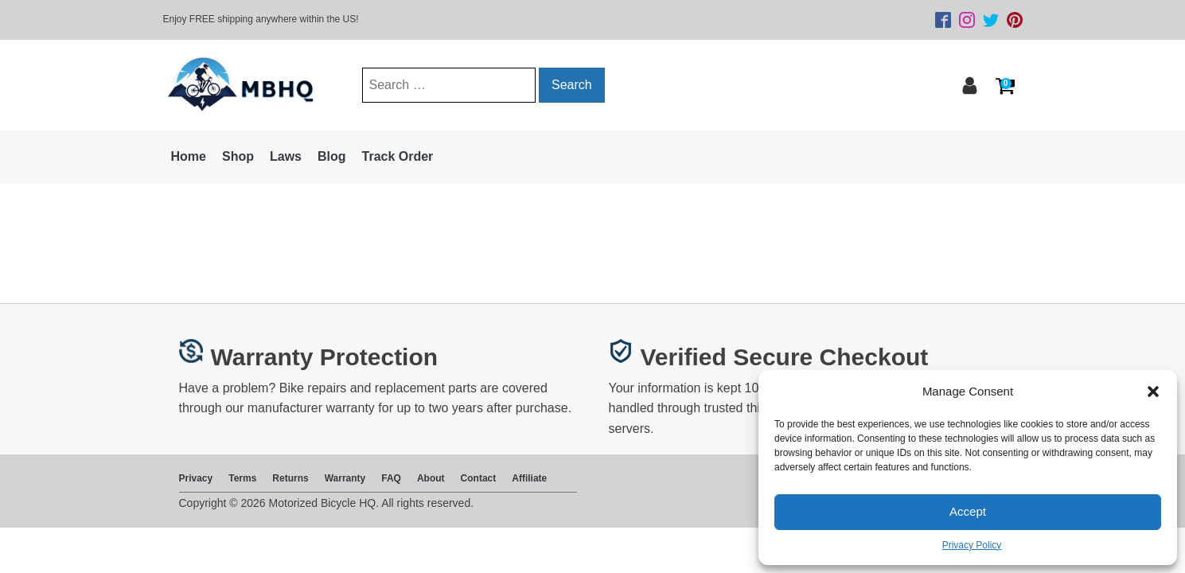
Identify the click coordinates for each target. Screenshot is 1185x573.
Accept (967, 511)
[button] (1153, 392)
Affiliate (529, 478)
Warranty (345, 478)
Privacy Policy (972, 545)
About (431, 478)
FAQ (391, 478)
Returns (290, 478)
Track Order (398, 156)
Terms (242, 478)
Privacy (196, 478)
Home (188, 156)
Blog (332, 156)
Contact (479, 478)
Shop (238, 156)
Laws (286, 156)
